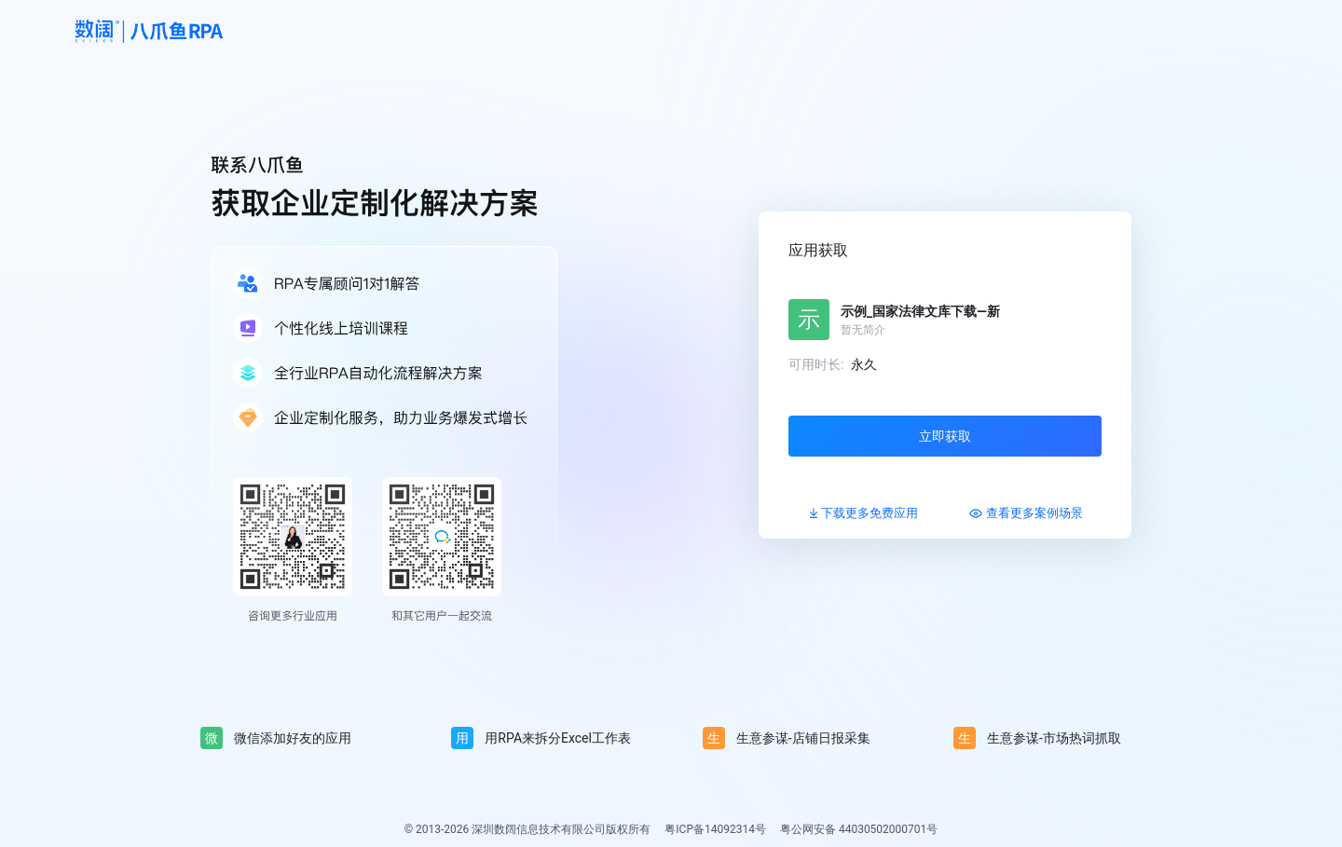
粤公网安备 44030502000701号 (859, 829)
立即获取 (945, 436)
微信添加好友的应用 (275, 738)
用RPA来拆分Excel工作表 (541, 738)
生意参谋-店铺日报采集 (786, 738)
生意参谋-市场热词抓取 (1037, 738)
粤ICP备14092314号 (715, 829)
